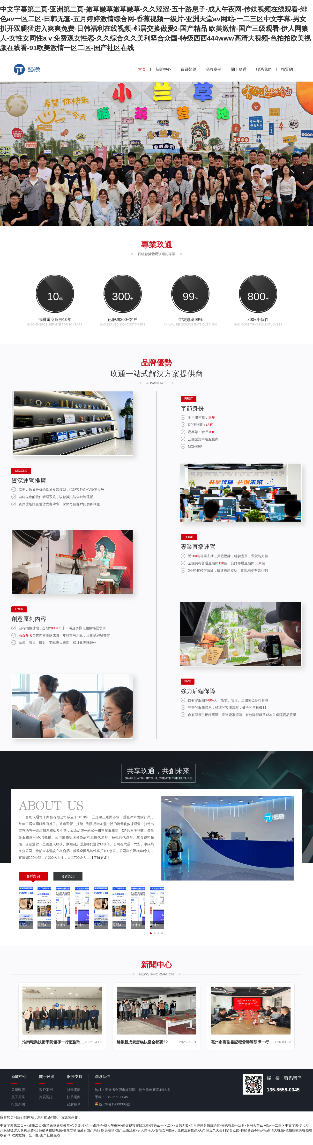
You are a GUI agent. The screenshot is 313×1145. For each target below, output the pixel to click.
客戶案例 (33, 884)
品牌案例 (213, 69)
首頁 (142, 69)
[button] (149, 222)
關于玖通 (238, 69)
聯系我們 (264, 69)
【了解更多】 (100, 865)
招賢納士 (289, 69)
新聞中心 (163, 69)
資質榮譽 (188, 69)
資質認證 (68, 884)
